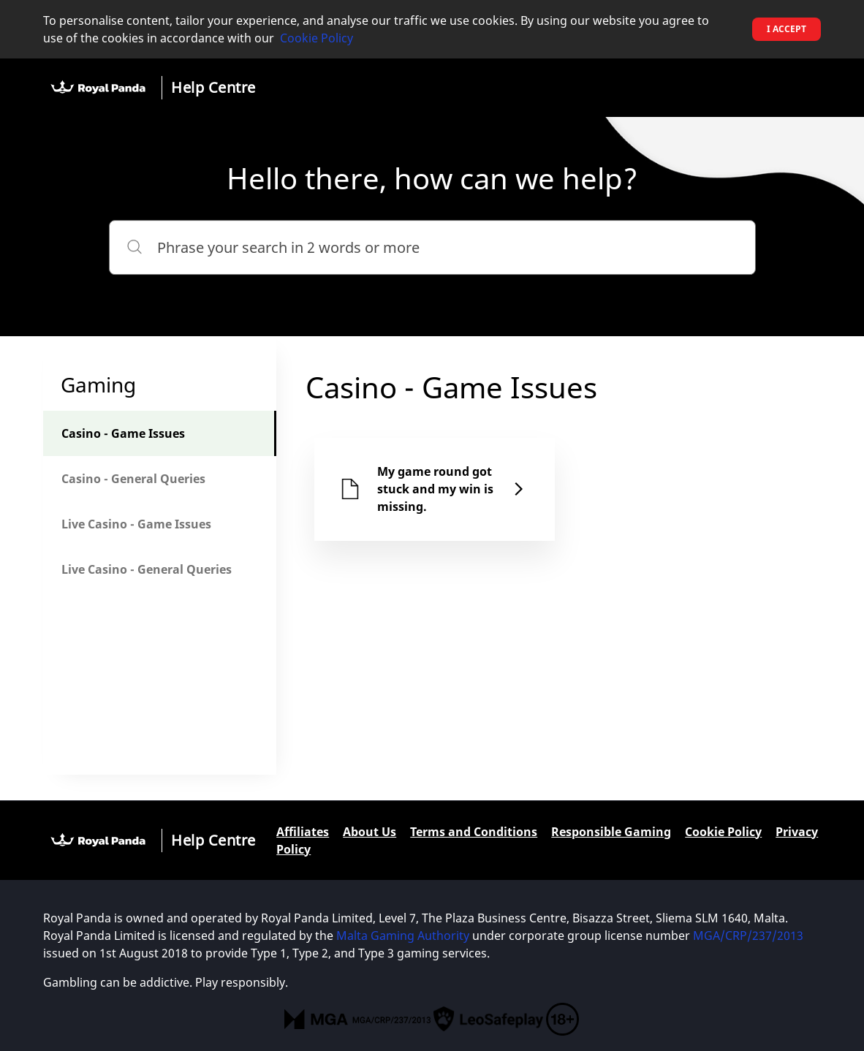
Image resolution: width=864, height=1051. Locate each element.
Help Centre (213, 87)
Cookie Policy (316, 38)
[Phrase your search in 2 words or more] (432, 247)
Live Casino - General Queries (146, 569)
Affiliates (302, 832)
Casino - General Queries (133, 479)
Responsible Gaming (611, 832)
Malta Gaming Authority (402, 935)
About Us (369, 832)
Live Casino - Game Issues (136, 524)
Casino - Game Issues (123, 433)
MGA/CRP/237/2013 (748, 935)
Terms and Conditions (473, 832)
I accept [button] (786, 29)
